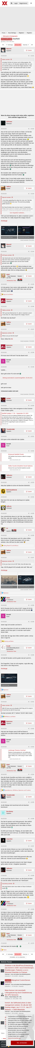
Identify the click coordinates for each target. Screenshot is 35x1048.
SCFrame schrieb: (7, 255)
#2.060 (32, 655)
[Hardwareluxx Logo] (5, 3)
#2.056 (32, 535)
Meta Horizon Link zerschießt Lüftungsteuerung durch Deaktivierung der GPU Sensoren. (18, 992)
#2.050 (32, 405)
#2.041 (32, 55)
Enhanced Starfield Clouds (16, 454)
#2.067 (32, 846)
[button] (6, 32)
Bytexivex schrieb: (7, 333)
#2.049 (32, 367)
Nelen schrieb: (6, 59)
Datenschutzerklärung (14, 1038)
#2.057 (32, 557)
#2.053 (32, 482)
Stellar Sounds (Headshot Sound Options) (20, 466)
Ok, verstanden (22, 1043)
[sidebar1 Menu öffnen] (31, 3)
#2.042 (32, 128)
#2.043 (32, 193)
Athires (6, 997)
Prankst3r (21, 986)
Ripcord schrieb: (6, 197)
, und (10, 545)
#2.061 (32, 701)
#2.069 (32, 909)
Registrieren (30, 33)
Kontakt (3, 1044)
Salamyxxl (7, 984)
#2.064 (32, 774)
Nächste (26, 45)
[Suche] (11, 3)
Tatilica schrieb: (6, 310)
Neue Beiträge (12, 33)
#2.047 (32, 329)
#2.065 (32, 802)
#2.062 (32, 728)
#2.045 (32, 284)
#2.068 (32, 875)
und (8, 294)
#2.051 (32, 436)
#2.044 (32, 251)
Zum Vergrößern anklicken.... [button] (17, 213)
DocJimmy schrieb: (7, 883)
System (30, 50)
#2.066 (32, 818)
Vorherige (9, 45)
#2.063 (32, 746)
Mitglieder (21, 33)
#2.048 (32, 352)
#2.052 (32, 451)
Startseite (4, 1046)
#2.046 (32, 306)
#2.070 (32, 943)
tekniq (4, 41)
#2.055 (32, 513)
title (12, 339)
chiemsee (7, 974)
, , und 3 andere (18, 790)
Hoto (20, 998)
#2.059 (32, 621)
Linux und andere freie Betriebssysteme (20, 974)
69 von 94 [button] (18, 45)
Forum (3, 33)
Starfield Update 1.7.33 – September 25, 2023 (15, 413)
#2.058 (32, 605)
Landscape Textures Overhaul (17, 750)
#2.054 (32, 497)
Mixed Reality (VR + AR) (15, 997)
